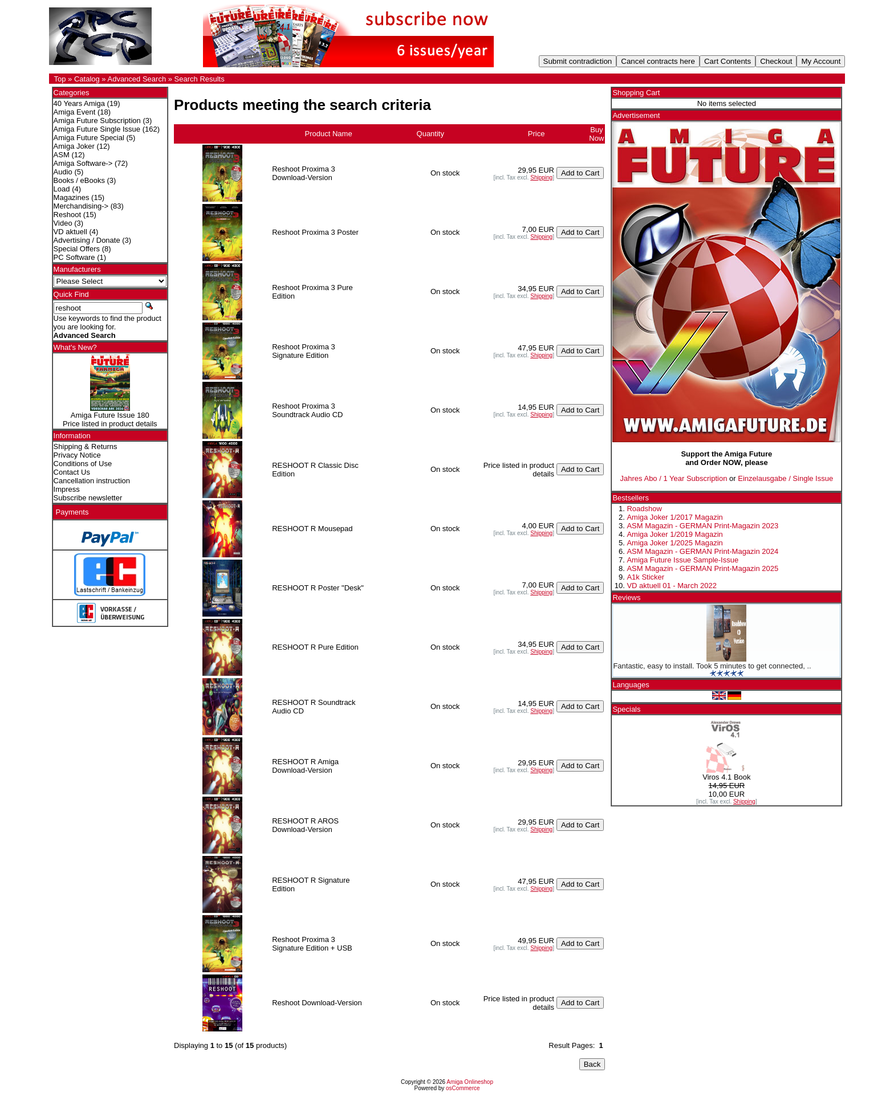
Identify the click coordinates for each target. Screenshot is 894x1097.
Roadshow (644, 508)
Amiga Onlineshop (469, 1082)
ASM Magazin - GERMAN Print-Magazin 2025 (702, 568)
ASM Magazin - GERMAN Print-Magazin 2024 (702, 551)
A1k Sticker (645, 577)
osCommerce (462, 1088)
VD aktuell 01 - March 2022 (672, 585)
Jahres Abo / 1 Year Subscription (674, 478)
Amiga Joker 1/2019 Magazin (674, 534)
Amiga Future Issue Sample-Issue (682, 560)
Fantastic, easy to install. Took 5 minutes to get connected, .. (712, 666)
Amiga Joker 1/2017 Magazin (674, 517)
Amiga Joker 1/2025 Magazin (674, 543)
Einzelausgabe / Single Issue (785, 478)
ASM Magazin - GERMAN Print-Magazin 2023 (702, 525)
